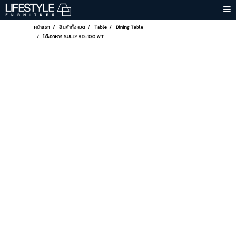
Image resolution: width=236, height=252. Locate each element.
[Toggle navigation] (227, 10)
